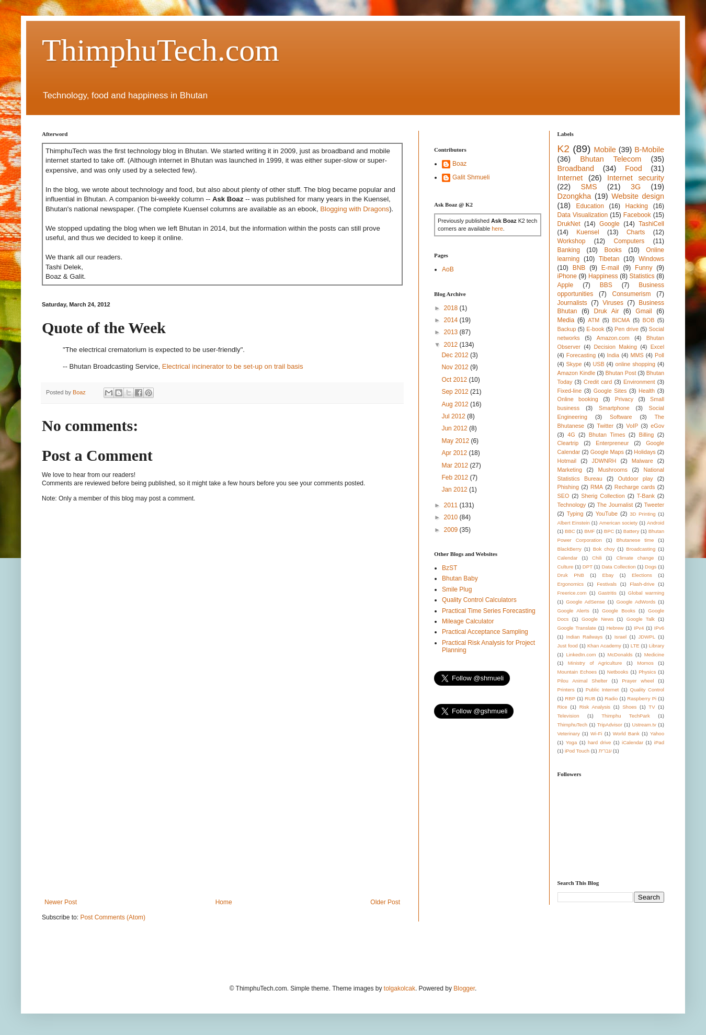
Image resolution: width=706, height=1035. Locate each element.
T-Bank (646, 496)
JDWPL (646, 637)
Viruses (612, 302)
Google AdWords (636, 602)
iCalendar (632, 742)
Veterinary (568, 733)
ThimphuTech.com (160, 50)
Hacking (636, 206)
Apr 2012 (455, 453)
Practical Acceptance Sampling (485, 631)
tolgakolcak (399, 988)
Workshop (571, 241)
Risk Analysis (594, 707)
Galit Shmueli (470, 177)
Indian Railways (584, 637)
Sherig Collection (603, 496)
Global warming (646, 593)
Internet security (635, 178)
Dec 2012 (455, 355)
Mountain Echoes (577, 672)
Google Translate (576, 628)
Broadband (575, 168)
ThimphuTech (572, 724)
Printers (566, 689)
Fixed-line (569, 391)
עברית (604, 751)
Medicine (654, 654)
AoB (448, 269)
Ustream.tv (644, 724)
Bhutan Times (607, 434)
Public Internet (602, 689)
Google (609, 224)
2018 (452, 308)
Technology (571, 505)
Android (655, 523)
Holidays (644, 452)
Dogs (650, 567)
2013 (452, 332)
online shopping (635, 364)
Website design (637, 196)
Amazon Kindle (576, 373)
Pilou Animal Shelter (582, 681)
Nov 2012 (455, 367)
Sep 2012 (455, 391)
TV (651, 707)
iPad (659, 742)
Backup (566, 329)
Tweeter (654, 505)
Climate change (635, 558)
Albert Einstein (573, 523)
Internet (570, 178)
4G (571, 434)
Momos (645, 663)
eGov (657, 426)
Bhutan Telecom (610, 159)
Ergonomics (570, 584)
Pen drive (626, 329)
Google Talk (641, 619)
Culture (565, 567)
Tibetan (609, 259)
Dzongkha (574, 196)
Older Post (385, 902)
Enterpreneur (612, 443)
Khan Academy (604, 646)
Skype (574, 364)
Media (566, 320)
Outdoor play (635, 478)
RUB (590, 698)
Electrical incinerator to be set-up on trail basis (232, 366)
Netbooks (618, 672)
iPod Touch (577, 751)
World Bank (626, 733)
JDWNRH (604, 461)
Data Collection (618, 567)
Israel (620, 637)
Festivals (607, 584)
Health (647, 391)
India (613, 355)
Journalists (572, 302)
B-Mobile (649, 149)
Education (589, 206)
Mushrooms (612, 470)
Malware (642, 461)
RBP (570, 698)
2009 (452, 529)
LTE (635, 646)
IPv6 (659, 628)
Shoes (629, 707)
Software (621, 417)
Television (568, 716)
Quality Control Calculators (479, 600)
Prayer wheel (638, 681)
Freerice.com (572, 593)
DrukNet (568, 224)
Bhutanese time (635, 540)
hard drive (599, 742)
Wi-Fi (596, 733)
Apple (565, 285)
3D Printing (642, 514)
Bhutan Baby (460, 578)
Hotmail (567, 461)
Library (656, 646)
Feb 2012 (455, 477)
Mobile (605, 149)
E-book (595, 329)
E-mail (610, 267)
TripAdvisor (609, 724)
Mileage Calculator (468, 621)
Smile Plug (457, 589)
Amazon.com (613, 338)
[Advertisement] (222, 812)
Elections (642, 575)
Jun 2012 (455, 428)
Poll (659, 355)
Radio (611, 698)
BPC (609, 531)
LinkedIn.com (581, 654)
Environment (639, 382)
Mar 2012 (455, 465)
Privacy (624, 399)
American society (618, 523)
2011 (452, 505)
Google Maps (607, 452)
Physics (647, 672)
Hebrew (614, 628)
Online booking (577, 399)
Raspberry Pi (641, 698)
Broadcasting (640, 549)
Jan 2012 (455, 489)
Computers (629, 241)
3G (636, 187)
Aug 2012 (455, 404)
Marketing (569, 470)
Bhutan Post (621, 373)
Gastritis (607, 593)
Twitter (605, 426)
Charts (636, 232)
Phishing (568, 487)
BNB (579, 267)
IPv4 (639, 628)
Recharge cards (634, 487)
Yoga (571, 742)
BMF (589, 531)
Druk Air (606, 311)
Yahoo (657, 733)
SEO (563, 496)
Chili (597, 558)
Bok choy (604, 549)
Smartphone (614, 408)
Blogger (464, 988)
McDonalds (620, 654)
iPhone (567, 276)
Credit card (598, 382)
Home (223, 902)
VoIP (632, 426)
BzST (449, 568)
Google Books (618, 610)
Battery (631, 531)
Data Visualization (582, 215)
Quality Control (647, 689)
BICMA (621, 320)
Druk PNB (570, 575)
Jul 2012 (454, 416)
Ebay (607, 575)
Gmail (643, 311)
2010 (452, 517)
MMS (636, 355)
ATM (593, 320)
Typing (575, 513)
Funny (643, 267)
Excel (657, 347)
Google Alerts (573, 610)
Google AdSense (585, 602)
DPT (588, 567)
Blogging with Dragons (354, 209)
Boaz (459, 163)
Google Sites (610, 391)
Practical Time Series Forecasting (489, 611)
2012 (452, 344)
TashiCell (651, 224)
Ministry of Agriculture (595, 663)
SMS (588, 187)
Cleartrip (568, 443)
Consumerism (631, 294)
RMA (596, 487)
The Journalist (615, 505)
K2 (563, 148)
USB (598, 364)
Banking (568, 250)
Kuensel (587, 232)
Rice (562, 707)
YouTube (607, 513)
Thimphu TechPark (625, 716)
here (497, 228)
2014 (452, 320)
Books (612, 250)
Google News (597, 619)
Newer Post (60, 902)
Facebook (637, 215)
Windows (651, 259)
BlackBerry (569, 549)
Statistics (642, 276)
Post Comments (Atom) (112, 917)
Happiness (603, 276)
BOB (649, 320)
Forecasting (581, 355)
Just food (567, 646)
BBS (606, 285)
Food (633, 168)
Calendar (567, 558)
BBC (570, 531)
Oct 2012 (455, 379)
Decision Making (615, 347)
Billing (646, 434)
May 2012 (456, 441)
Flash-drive (642, 584)
